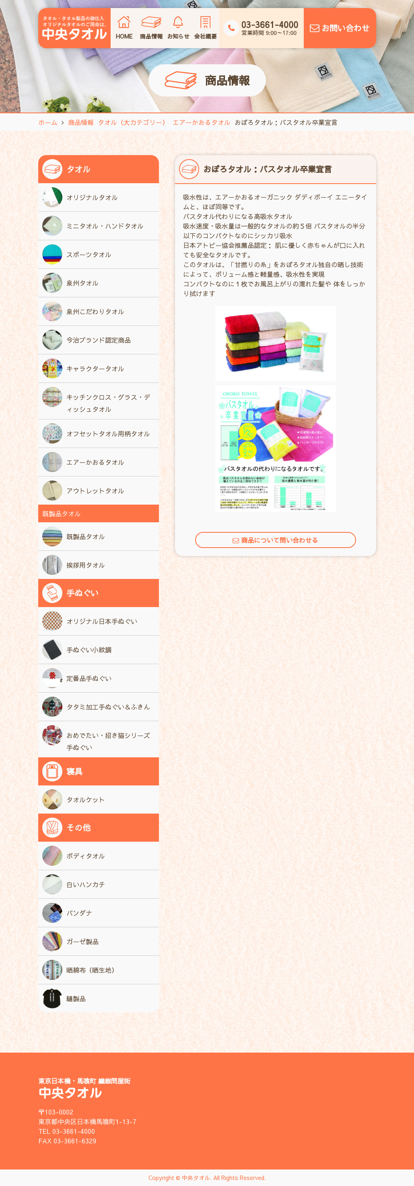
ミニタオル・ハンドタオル (93, 226)
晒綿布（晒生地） (80, 970)
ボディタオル (73, 856)
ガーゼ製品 (70, 941)
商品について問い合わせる (275, 540)
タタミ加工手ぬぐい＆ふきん (96, 707)
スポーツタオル (76, 254)
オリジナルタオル (80, 197)
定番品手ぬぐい (76, 678)
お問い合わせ (340, 27)
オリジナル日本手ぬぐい (89, 621)
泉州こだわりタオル (83, 311)
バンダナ (67, 913)
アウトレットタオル (83, 491)
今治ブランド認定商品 (86, 340)
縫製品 (64, 998)
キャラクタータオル (83, 368)
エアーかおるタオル (83, 462)
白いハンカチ (73, 884)
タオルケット (73, 799)
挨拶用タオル (73, 565)
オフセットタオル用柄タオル (96, 433)
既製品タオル (73, 536)
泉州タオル (70, 283)
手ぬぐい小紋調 (76, 650)
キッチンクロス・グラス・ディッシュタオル (96, 400)
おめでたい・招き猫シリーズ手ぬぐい (96, 738)
